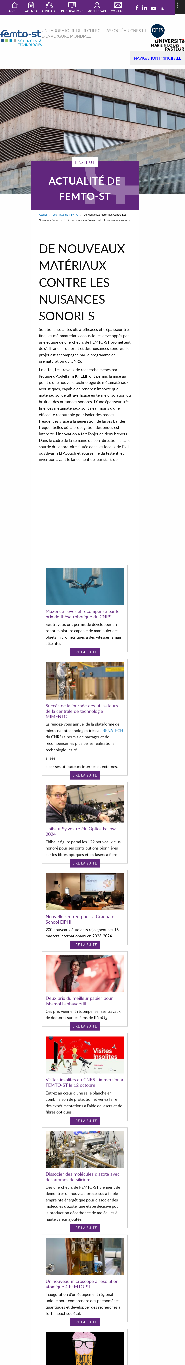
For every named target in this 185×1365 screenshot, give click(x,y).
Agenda (31, 11)
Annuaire (49, 11)
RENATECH (113, 717)
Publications (72, 11)
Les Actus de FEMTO (65, 214)
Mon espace (97, 11)
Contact (118, 11)
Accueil (43, 214)
